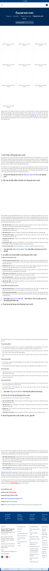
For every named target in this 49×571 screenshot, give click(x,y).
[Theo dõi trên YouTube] (26, 1)
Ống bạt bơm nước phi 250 (24, 64)
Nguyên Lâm (33, 116)
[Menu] (2, 5)
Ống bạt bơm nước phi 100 (8, 44)
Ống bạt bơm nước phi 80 (8, 106)
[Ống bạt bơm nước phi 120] (24, 35)
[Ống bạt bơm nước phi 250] (24, 55)
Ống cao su (44, 549)
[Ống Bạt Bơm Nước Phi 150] (40, 35)
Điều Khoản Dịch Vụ (22, 535)
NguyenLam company (11, 501)
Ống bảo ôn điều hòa (35, 546)
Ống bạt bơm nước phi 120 (24, 44)
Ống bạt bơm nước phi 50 (24, 85)
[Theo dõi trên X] (23, 1)
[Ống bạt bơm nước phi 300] (40, 55)
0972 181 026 (13, 483)
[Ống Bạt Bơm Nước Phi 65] (40, 76)
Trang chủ (8, 16)
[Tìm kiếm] (47, 5)
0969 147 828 (14, 495)
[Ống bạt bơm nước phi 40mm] (8, 76)
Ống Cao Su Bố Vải (15, 391)
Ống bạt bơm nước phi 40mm (8, 85)
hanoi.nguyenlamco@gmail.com (13, 498)
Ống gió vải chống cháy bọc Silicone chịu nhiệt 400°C (34, 550)
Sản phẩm (16, 16)
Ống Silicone (45, 547)
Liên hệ (19, 531)
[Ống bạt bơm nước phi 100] (8, 35)
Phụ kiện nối (45, 545)
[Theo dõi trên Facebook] (22, 1)
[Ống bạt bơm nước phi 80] (8, 97)
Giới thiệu (19, 529)
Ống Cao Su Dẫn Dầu (16, 298)
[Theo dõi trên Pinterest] (25, 1)
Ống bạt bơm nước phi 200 (8, 64)
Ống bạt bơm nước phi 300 (41, 64)
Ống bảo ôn (44, 540)
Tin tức (19, 545)
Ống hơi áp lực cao (34, 562)
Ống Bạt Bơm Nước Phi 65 (40, 85)
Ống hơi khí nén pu (34, 536)
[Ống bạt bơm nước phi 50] (24, 76)
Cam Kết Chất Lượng (22, 533)
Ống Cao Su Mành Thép (20, 249)
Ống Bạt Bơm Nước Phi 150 (40, 44)
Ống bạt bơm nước (6, 472)
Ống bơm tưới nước (25, 16)
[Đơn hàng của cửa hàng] (24, 22)
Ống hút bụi (45, 542)
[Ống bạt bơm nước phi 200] (8, 55)
